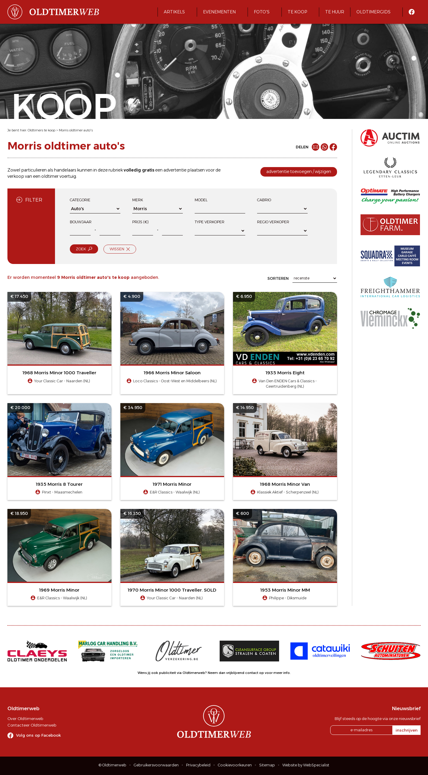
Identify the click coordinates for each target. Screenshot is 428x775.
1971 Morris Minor (172, 484)
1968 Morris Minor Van (285, 484)
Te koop (297, 12)
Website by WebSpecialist (305, 765)
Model (201, 200)
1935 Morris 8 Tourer (59, 484)
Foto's (262, 12)
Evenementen (219, 12)
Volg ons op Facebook (38, 735)
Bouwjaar (81, 222)
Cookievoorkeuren (235, 765)
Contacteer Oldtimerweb (31, 725)
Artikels (174, 12)
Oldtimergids (373, 12)
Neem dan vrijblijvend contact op (236, 673)
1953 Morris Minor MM (285, 590)
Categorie (80, 200)
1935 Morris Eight (285, 372)
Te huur (334, 12)
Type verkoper (209, 222)
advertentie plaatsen (184, 170)
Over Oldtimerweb (25, 718)
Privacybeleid (198, 765)
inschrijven (407, 730)
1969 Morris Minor (59, 590)
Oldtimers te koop (41, 130)
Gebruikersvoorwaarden (156, 765)
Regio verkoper (273, 222)
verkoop (15, 176)
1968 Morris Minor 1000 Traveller (59, 372)
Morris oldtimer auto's (76, 130)
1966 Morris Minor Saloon (172, 372)
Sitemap (267, 765)
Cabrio (264, 200)
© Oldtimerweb (112, 765)
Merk (137, 200)
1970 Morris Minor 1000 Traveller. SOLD (172, 590)
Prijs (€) (140, 222)
